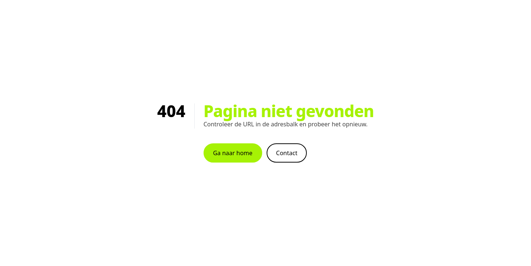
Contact (287, 153)
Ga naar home (233, 153)
